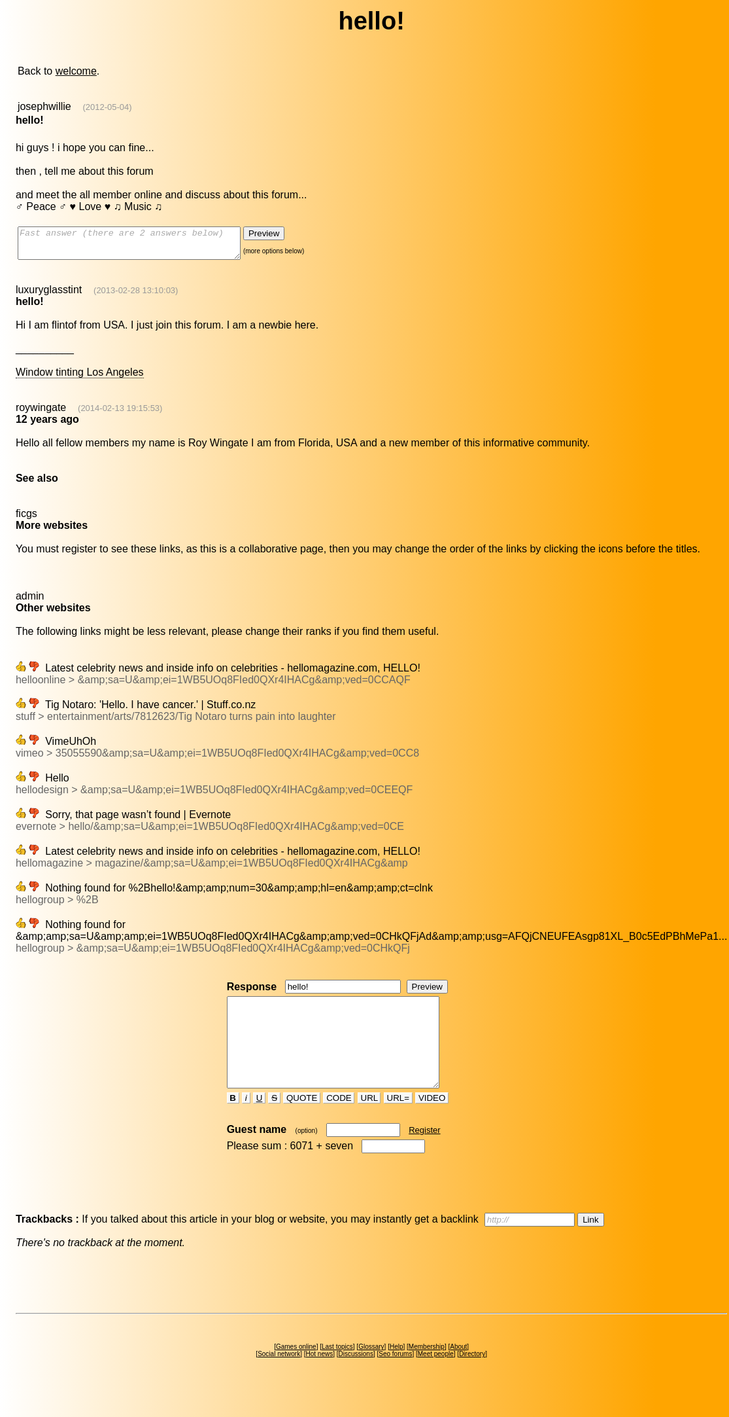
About (458, 1370)
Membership (427, 1370)
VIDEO (432, 1121)
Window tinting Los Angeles (80, 378)
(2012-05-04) (107, 107)
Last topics (337, 1370)
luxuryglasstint (49, 295)
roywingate (41, 413)
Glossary (371, 1370)
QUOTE (302, 1121)
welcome (76, 71)
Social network (279, 1377)
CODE (339, 1121)
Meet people (436, 1377)
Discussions (356, 1377)
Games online (296, 1370)
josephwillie (44, 106)
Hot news (319, 1377)
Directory (472, 1377)
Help (396, 1370)
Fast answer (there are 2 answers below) (142, 246)
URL (369, 1121)
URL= (398, 1121)
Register (424, 1153)
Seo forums (395, 1377)
